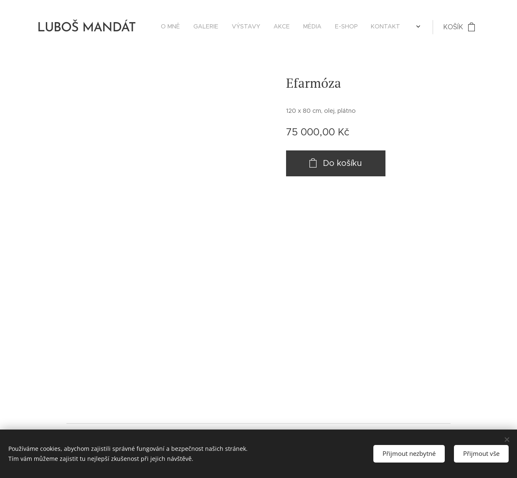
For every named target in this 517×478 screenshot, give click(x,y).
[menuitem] (326, 27)
